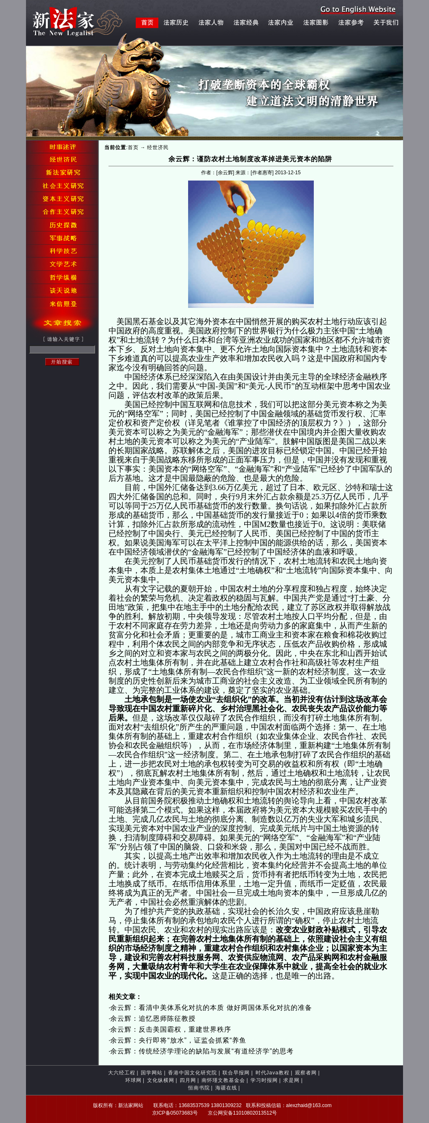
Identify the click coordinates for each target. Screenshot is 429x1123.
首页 (133, 147)
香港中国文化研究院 (192, 1073)
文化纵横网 (160, 1080)
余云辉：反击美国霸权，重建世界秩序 (170, 1029)
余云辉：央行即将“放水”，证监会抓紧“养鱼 (178, 1040)
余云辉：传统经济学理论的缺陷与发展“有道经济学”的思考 (202, 1051)
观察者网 (306, 1073)
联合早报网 (236, 1073)
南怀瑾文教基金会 (223, 1080)
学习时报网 (264, 1080)
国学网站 (152, 1073)
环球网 (133, 1080)
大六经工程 (121, 1073)
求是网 (291, 1080)
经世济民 (158, 147)
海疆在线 (226, 1088)
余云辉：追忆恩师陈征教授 (153, 1018)
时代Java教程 (272, 1073)
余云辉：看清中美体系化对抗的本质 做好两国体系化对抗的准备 (211, 1007)
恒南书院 (199, 1088)
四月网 (188, 1080)
